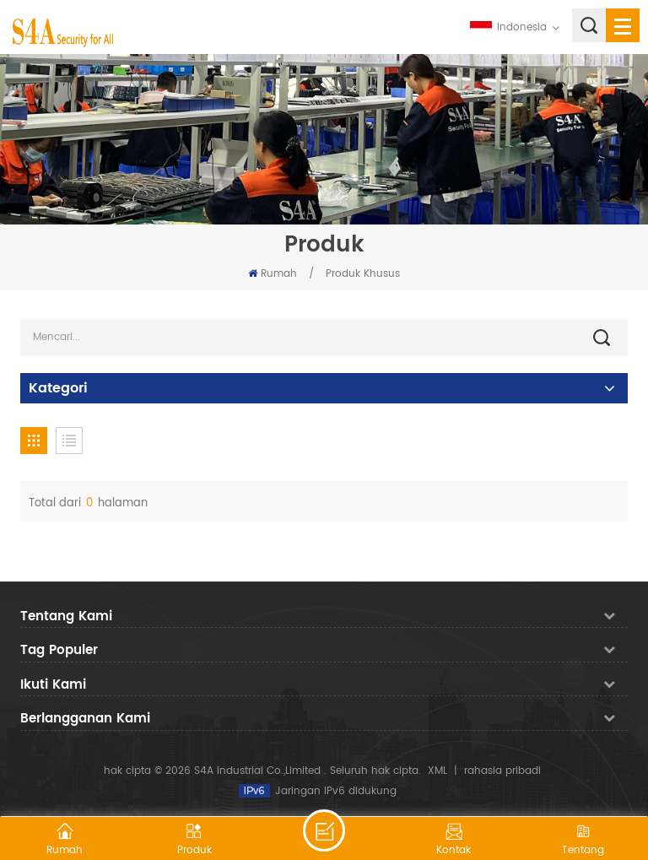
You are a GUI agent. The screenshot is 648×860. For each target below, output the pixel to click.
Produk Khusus (363, 274)
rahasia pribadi (502, 771)
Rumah (272, 274)
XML (437, 771)
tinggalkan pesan (324, 830)
